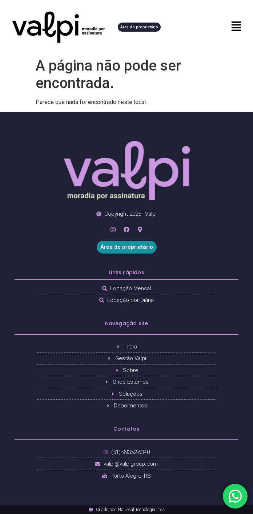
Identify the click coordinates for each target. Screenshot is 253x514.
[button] (225, 27)
